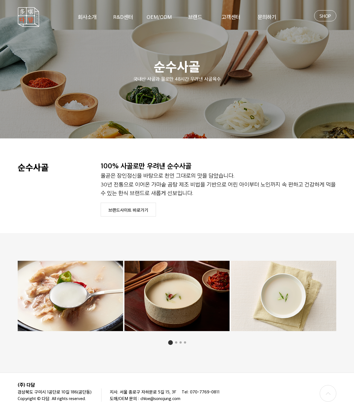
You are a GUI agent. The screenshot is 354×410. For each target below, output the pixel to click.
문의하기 (266, 16)
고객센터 (231, 16)
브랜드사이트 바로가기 (128, 210)
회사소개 (87, 16)
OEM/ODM (159, 16)
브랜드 (195, 16)
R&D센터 (123, 16)
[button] (170, 342)
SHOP (325, 16)
